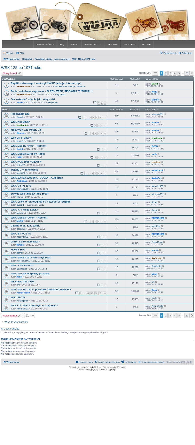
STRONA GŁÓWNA (45, 44)
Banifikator (22, 269)
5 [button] (179, 73)
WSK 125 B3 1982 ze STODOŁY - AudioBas (37, 177)
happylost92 (22, 237)
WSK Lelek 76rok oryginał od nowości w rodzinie (40, 201)
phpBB (92, 367)
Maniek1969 (22, 189)
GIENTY (21, 165)
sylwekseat (157, 170)
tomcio (20, 245)
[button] (155, 73)
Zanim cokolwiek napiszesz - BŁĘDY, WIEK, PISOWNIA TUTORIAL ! (52, 91)
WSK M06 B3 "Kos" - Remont (28, 145)
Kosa (154, 290)
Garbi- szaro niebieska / (25, 241)
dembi (154, 202)
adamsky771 (158, 114)
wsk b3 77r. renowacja (24, 169)
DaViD (20, 149)
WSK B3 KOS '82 (21, 233)
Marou (20, 197)
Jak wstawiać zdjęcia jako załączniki (33, 99)
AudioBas (22, 181)
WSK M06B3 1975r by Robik (28, 153)
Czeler (155, 298)
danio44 (20, 141)
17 (100, 293)
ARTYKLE (146, 44)
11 (104, 117)
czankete (156, 162)
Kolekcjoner (22, 301)
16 (96, 293)
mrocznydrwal (23, 261)
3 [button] (170, 73)
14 (88, 293)
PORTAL (74, 44)
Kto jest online (10, 329)
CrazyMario (157, 242)
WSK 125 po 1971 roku (21, 67)
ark (18, 285)
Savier (20, 102)
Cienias (20, 133)
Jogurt (155, 210)
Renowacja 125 (20, 113)
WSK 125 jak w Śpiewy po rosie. (30, 273)
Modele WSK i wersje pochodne (70, 86)
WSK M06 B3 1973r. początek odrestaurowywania (41, 289)
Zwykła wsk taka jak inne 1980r (30, 193)
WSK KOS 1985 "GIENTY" (26, 161)
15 (92, 293)
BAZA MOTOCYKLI (92, 44)
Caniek (20, 117)
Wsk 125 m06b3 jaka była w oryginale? (34, 305)
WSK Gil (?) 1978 (21, 185)
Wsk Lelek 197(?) (21, 137)
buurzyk (20, 205)
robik (19, 157)
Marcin (155, 84)
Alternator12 (22, 309)
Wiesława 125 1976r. (23, 281)
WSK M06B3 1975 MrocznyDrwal (30, 257)
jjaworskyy (157, 258)
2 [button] (166, 73)
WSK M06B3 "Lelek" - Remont (29, 217)
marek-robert (23, 293)
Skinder (155, 100)
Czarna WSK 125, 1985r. (25, 225)
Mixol (19, 277)
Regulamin (60, 94)
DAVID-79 (21, 213)
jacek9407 (22, 173)
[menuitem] (20, 53)
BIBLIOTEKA (129, 44)
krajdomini (22, 125)
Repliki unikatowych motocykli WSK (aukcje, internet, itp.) (46, 83)
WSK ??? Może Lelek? (24, 209)
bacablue (21, 229)
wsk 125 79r (18, 297)
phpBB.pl (112, 369)
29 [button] (186, 73)
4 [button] (174, 73)
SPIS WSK (112, 44)
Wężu (154, 92)
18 (104, 293)
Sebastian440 (23, 86)
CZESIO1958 (158, 218)
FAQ (62, 44)
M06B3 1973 (18, 249)
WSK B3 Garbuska (22, 265)
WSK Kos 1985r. (20, 121)
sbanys (155, 122)
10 (100, 117)
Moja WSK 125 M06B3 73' (26, 129)
